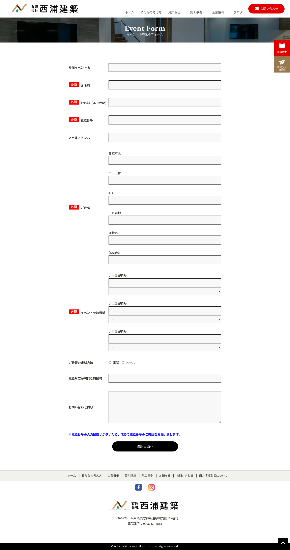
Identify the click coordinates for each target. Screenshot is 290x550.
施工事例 (147, 475)
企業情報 (113, 475)
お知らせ (164, 475)
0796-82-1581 (152, 523)
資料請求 (130, 475)
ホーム (71, 475)
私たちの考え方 (92, 475)
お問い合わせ (184, 475)
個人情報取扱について (213, 475)
